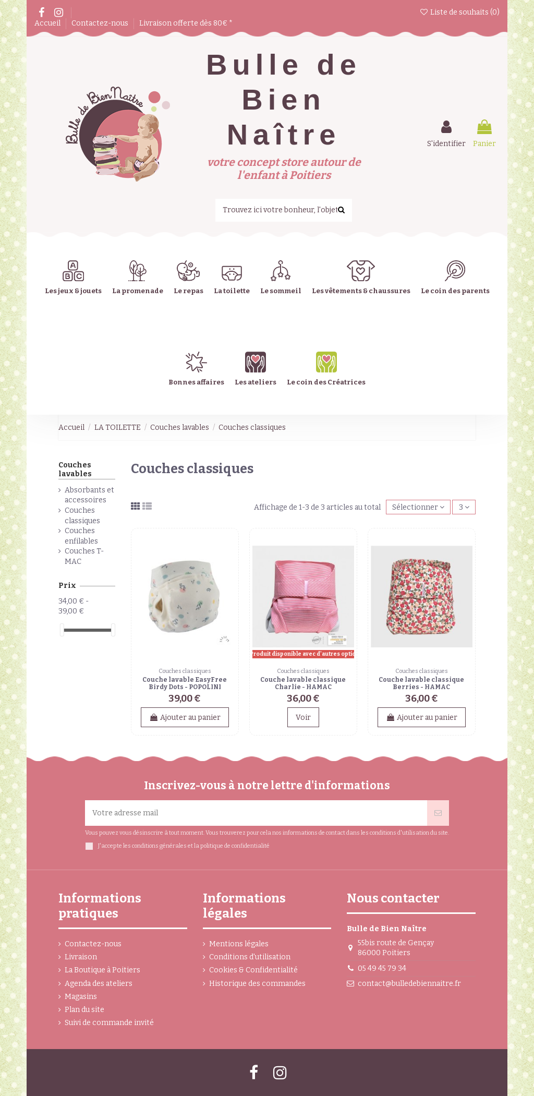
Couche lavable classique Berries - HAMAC (421, 683)
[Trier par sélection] (418, 507)
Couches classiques (82, 515)
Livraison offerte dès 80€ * (186, 23)
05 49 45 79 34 (382, 968)
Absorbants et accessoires (89, 495)
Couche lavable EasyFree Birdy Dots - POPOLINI (184, 683)
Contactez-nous (100, 23)
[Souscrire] (438, 813)
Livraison (81, 957)
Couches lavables (75, 469)
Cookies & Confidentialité (253, 970)
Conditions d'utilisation (249, 957)
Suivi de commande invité (109, 1022)
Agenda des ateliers (98, 983)
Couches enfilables (81, 536)
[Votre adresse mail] (256, 813)
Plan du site (84, 1009)
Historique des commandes (257, 983)
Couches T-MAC (84, 556)
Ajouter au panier (185, 717)
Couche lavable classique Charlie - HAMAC (303, 683)
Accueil (48, 23)
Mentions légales (239, 944)
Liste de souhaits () (459, 12)
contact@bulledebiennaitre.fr (409, 983)
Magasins (81, 996)
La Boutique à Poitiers (102, 970)
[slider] (62, 629)
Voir (303, 717)
